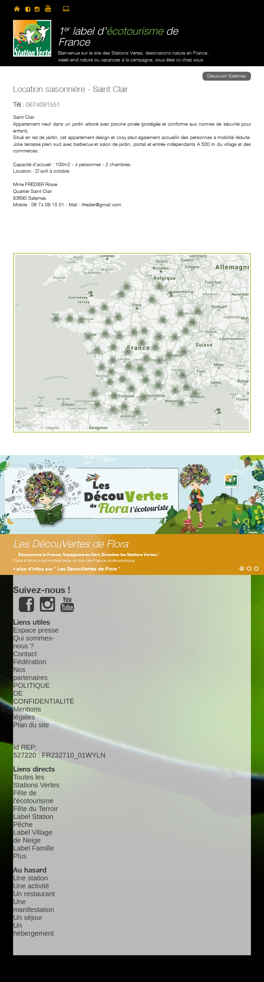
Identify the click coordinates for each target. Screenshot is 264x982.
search (89, 8)
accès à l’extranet (66, 8)
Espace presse (35, 630)
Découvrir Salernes (226, 76)
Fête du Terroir (35, 808)
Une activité (31, 886)
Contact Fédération (29, 658)
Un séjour (28, 917)
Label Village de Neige (32, 836)
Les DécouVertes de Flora (70, 544)
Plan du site (31, 725)
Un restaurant (34, 894)
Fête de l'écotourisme (33, 797)
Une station (30, 878)
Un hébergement (33, 929)
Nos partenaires (30, 673)
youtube (51, 8)
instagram (37, 8)
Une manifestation (33, 905)
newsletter (78, 8)
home (17, 8)
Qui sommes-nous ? (33, 642)
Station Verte (32, 38)
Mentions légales (27, 713)
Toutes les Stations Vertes (36, 781)
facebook (27, 8)
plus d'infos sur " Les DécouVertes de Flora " (68, 569)
